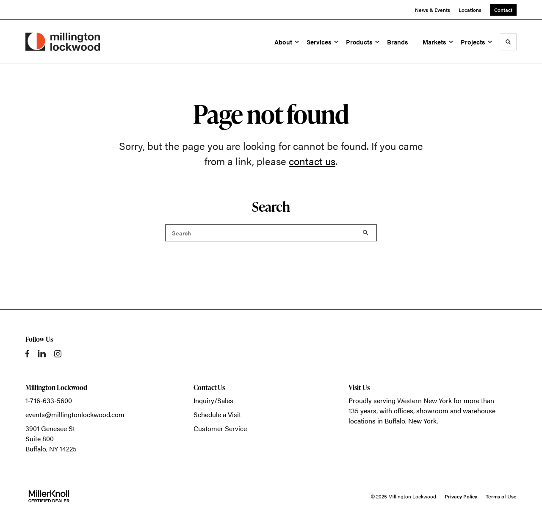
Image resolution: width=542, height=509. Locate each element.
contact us (312, 161)
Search (365, 233)
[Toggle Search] (508, 41)
